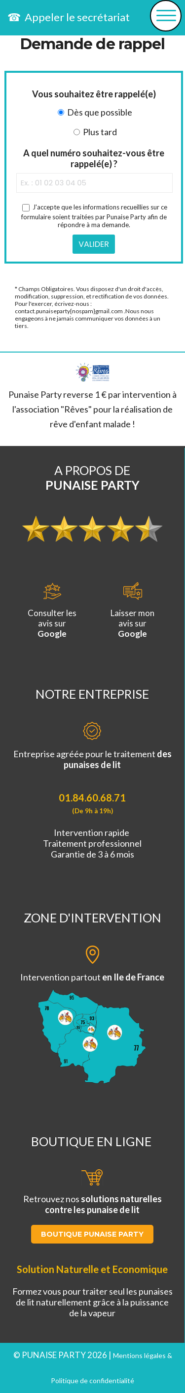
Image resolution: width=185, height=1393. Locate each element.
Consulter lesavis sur (52, 610)
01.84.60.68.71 (92, 797)
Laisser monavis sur (132, 610)
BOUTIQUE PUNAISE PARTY (92, 1234)
